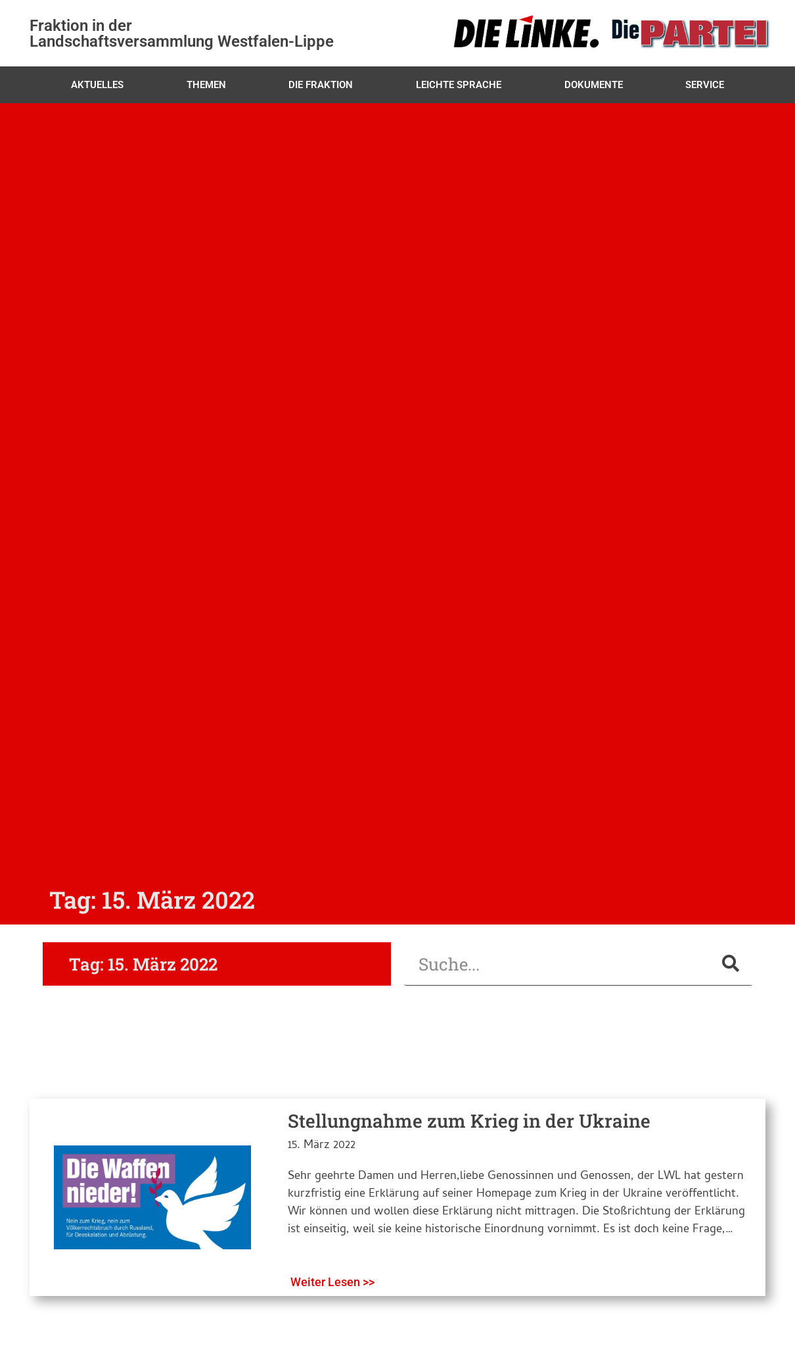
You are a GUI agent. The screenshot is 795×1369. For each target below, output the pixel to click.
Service (704, 85)
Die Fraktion (320, 85)
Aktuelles (97, 85)
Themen (206, 85)
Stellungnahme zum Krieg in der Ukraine (469, 1121)
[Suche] (730, 963)
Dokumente (593, 85)
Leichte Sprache (458, 85)
